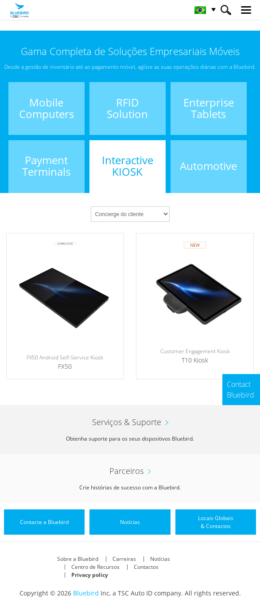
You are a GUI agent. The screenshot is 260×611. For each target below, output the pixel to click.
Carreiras (124, 559)
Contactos (146, 567)
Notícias (160, 559)
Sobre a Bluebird (77, 559)
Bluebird (86, 593)
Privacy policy (89, 575)
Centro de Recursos (95, 567)
